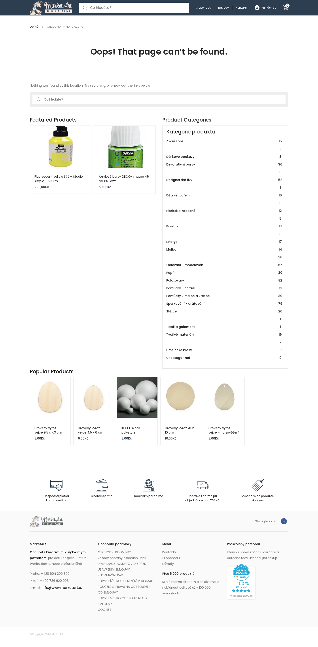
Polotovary (224, 280)
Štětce (224, 315)
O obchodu (203, 8)
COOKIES (104, 609)
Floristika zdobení (224, 215)
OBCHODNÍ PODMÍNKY (114, 552)
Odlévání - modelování (224, 265)
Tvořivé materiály (224, 338)
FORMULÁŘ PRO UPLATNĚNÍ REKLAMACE (126, 581)
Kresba (224, 230)
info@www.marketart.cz (62, 587)
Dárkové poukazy (224, 157)
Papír (224, 273)
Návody (223, 8)
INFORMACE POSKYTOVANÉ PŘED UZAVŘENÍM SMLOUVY (122, 566)
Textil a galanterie (224, 327)
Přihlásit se (265, 8)
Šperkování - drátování (224, 304)
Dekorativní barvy (224, 168)
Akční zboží (224, 145)
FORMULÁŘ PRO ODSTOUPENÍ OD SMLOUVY (122, 601)
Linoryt (224, 242)
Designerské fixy (224, 184)
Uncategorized (224, 358)
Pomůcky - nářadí (224, 288)
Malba (224, 253)
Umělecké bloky (224, 350)
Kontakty (242, 8)
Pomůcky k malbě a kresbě (224, 296)
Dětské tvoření (224, 199)
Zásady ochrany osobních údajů (122, 558)
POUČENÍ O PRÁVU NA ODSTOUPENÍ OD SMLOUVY (124, 589)
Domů (34, 27)
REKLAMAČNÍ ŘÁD (110, 575)
